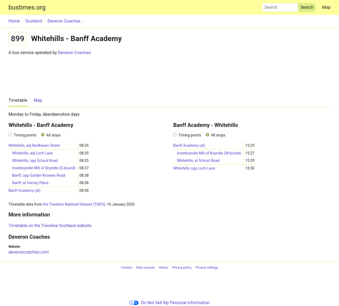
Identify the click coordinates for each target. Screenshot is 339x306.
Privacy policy (181, 267)
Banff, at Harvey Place (30, 183)
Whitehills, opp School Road (35, 160)
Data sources (145, 267)
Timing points (25, 135)
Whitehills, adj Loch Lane (32, 153)
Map (326, 7)
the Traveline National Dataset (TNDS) (74, 204)
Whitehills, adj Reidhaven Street (34, 145)
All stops (53, 135)
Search (280, 6)
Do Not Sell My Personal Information (169, 302)
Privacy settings (207, 267)
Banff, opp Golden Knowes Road (38, 175)
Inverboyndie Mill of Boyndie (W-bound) (209, 153)
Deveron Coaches (74, 52)
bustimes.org (27, 7)
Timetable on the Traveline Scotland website (49, 225)
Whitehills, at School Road (198, 160)
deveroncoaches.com (28, 252)
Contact (126, 267)
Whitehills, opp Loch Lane (194, 168)
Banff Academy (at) (24, 190)
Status (163, 267)
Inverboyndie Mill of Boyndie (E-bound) (43, 168)
